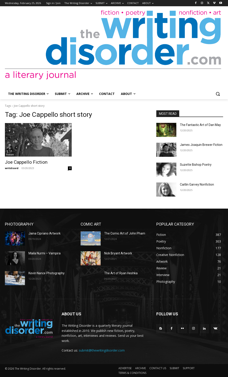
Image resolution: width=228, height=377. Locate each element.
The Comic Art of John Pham (124, 233)
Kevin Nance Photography (46, 273)
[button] (217, 93)
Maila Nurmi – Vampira (44, 253)
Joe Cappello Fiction (26, 162)
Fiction (10, 154)
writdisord (11, 168)
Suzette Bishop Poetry (196, 164)
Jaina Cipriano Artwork (44, 233)
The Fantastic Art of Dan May (200, 125)
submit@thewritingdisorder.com (102, 350)
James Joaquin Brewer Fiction (201, 145)
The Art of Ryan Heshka (121, 273)
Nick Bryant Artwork (118, 253)
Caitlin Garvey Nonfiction (197, 184)
